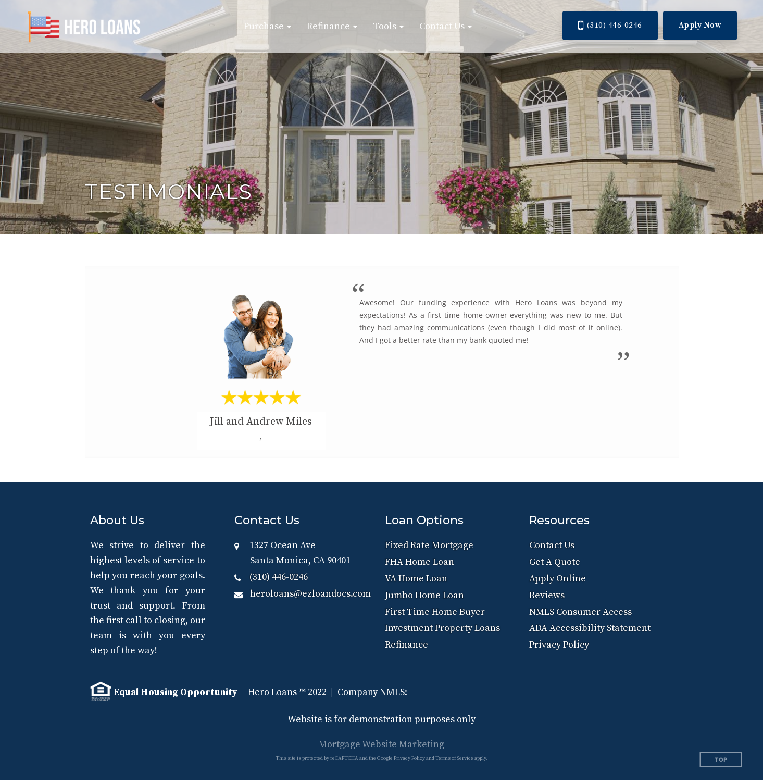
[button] (267, 26)
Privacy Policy (559, 645)
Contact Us (551, 545)
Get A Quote (554, 562)
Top (721, 760)
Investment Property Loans (442, 628)
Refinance (406, 645)
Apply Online (557, 579)
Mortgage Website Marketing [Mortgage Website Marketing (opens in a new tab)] (381, 744)
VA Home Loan (416, 579)
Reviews (547, 595)
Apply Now (700, 25)
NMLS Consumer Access (580, 612)
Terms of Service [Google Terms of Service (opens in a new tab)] (454, 758)
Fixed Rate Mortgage (429, 545)
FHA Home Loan (419, 562)
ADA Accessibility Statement (590, 628)
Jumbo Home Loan (424, 595)
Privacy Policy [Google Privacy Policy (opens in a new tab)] (409, 758)
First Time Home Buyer (435, 612)
